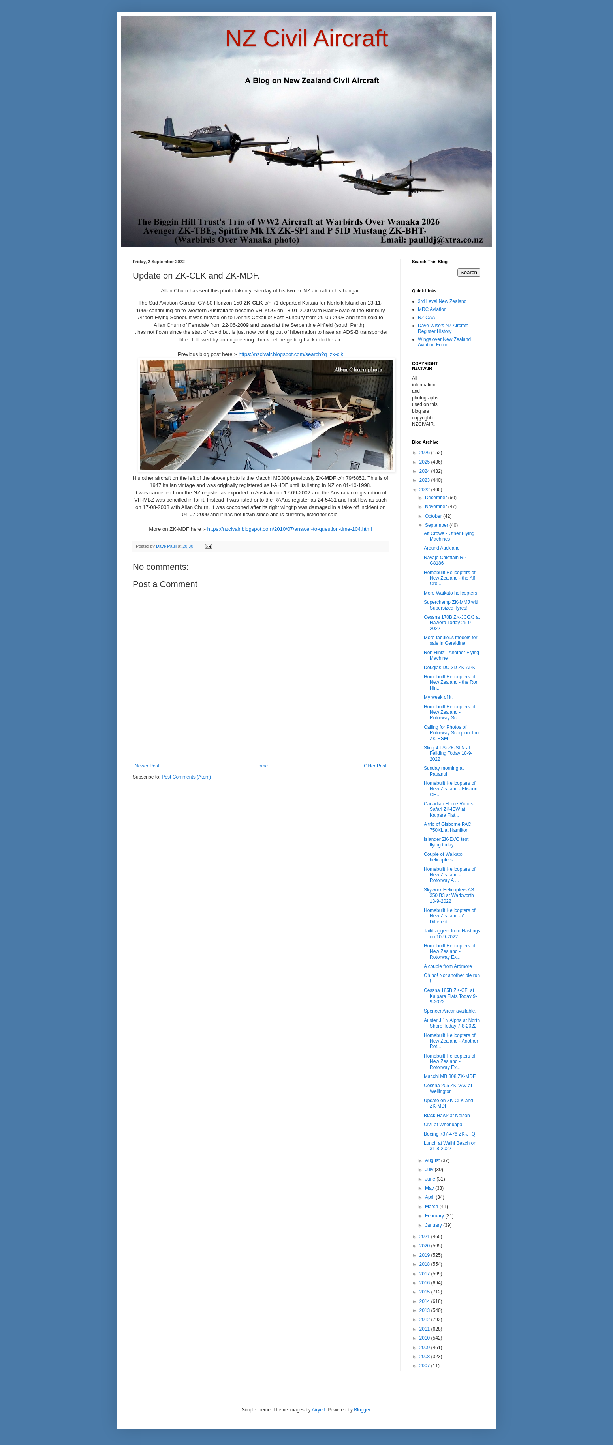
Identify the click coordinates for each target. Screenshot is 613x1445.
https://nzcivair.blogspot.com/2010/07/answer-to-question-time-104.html (289, 529)
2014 (425, 1301)
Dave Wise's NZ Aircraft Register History (443, 328)
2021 (425, 1236)
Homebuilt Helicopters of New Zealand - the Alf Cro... (450, 578)
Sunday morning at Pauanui (444, 771)
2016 (425, 1283)
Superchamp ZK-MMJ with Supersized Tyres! (451, 604)
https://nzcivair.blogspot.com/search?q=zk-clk (291, 354)
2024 (425, 471)
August (433, 1160)
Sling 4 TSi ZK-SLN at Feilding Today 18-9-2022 (448, 753)
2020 (425, 1245)
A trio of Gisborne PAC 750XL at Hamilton (447, 827)
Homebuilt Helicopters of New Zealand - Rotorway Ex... (450, 951)
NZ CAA (426, 317)
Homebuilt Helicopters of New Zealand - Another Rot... (451, 1041)
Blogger (362, 1410)
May (430, 1188)
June (430, 1179)
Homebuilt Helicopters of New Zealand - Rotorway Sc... (450, 712)
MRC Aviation (432, 309)
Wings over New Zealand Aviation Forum (444, 342)
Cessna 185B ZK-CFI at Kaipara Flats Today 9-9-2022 (450, 996)
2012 (425, 1319)
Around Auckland (442, 548)
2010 (425, 1338)
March (432, 1206)
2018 (425, 1264)
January (434, 1225)
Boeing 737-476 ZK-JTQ (449, 1134)
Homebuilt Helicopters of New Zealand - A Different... (450, 916)
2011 (425, 1329)
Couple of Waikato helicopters (443, 857)
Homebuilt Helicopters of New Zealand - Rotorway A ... (450, 875)
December (436, 497)
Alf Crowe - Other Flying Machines (449, 536)
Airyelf (318, 1410)
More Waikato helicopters (450, 593)
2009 (425, 1347)
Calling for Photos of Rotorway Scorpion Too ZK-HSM (451, 732)
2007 (425, 1365)
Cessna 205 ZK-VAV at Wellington (448, 1088)
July (430, 1169)
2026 (425, 452)
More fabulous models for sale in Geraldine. (450, 640)
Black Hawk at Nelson (447, 1115)
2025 (425, 462)
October (434, 516)
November (436, 506)
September (437, 525)
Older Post (375, 766)
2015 (425, 1292)
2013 (425, 1310)
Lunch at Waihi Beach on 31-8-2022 (450, 1145)
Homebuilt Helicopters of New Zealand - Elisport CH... (451, 789)
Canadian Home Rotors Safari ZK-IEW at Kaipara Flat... (448, 809)
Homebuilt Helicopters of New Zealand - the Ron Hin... (451, 682)
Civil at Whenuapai (443, 1124)
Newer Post (147, 766)
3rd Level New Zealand (442, 301)
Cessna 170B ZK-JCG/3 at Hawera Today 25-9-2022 (452, 622)
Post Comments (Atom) (186, 777)
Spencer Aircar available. (450, 1011)
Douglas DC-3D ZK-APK (450, 667)
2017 (425, 1274)
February (435, 1216)
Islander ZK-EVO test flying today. (446, 842)
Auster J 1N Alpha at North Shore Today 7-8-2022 (452, 1023)
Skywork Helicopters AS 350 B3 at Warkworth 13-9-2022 (449, 895)
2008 (425, 1356)
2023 (425, 480)
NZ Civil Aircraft (306, 38)
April (430, 1197)
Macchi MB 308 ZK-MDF (450, 1076)
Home (261, 766)
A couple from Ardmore (448, 966)
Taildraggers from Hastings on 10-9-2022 (452, 933)
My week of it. (438, 697)
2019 (425, 1255)
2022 (425, 489)
